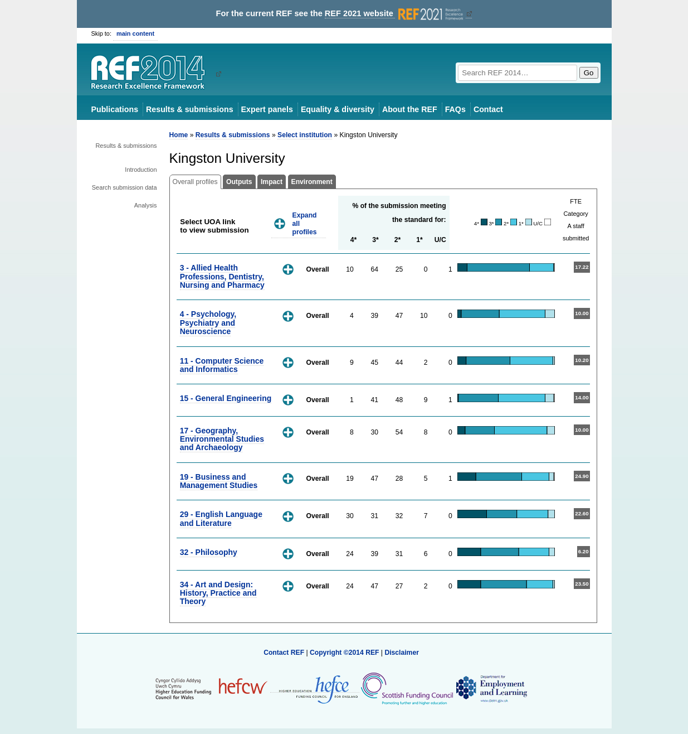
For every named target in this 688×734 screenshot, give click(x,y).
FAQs (455, 109)
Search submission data (124, 187)
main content (135, 33)
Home (178, 135)
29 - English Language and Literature (221, 518)
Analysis (145, 205)
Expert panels (267, 109)
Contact (488, 109)
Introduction (141, 169)
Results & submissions (189, 109)
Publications (115, 109)
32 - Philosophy (208, 552)
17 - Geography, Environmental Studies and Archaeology (222, 439)
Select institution (304, 135)
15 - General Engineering (226, 398)
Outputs (239, 182)
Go (589, 73)
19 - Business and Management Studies (219, 481)
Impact (271, 182)
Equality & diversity (337, 109)
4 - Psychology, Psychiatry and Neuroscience (208, 323)
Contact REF (284, 652)
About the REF (409, 109)
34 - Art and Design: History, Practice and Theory (218, 593)
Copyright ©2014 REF (345, 652)
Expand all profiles (304, 223)
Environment (312, 182)
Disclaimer (401, 652)
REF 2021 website (395, 13)
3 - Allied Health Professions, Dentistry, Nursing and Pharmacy (222, 276)
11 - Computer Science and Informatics (222, 365)
